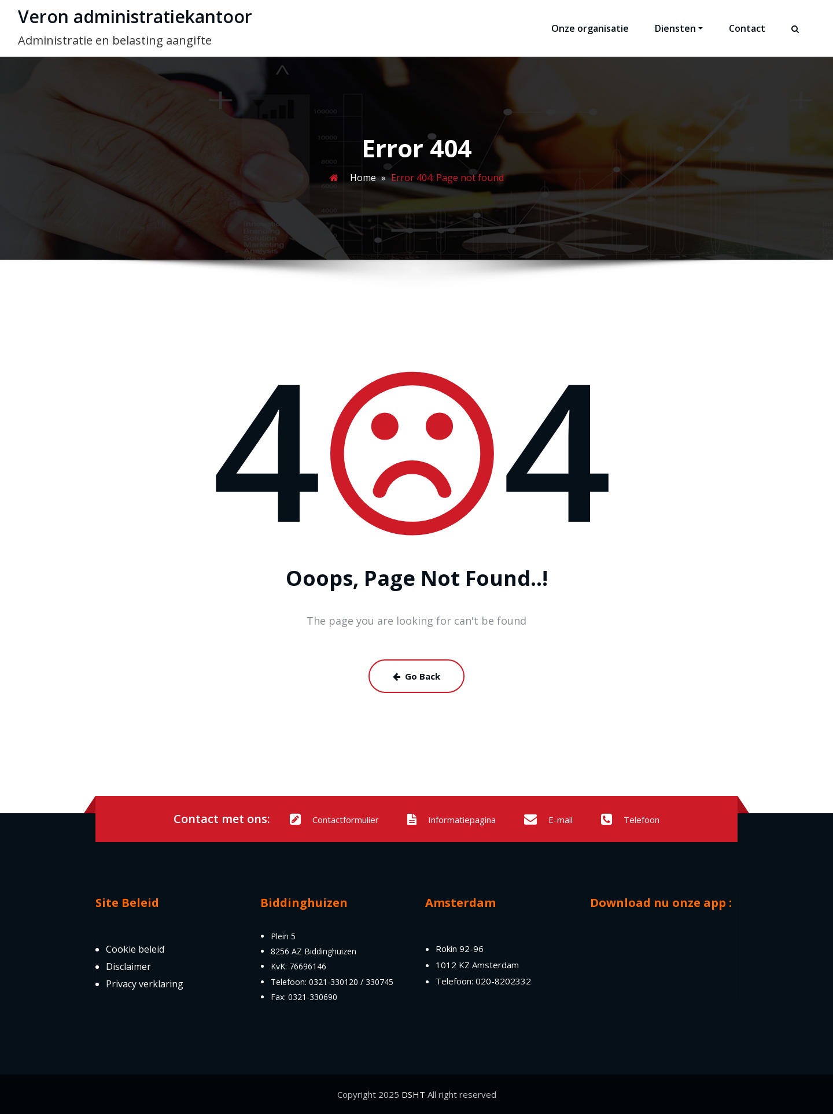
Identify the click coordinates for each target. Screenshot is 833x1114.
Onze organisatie (590, 28)
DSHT (413, 1094)
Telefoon (630, 819)
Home (363, 177)
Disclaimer (128, 966)
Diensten (679, 28)
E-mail (548, 819)
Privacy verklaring (144, 983)
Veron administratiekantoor (135, 16)
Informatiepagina (451, 819)
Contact (747, 28)
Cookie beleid (135, 949)
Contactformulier (334, 819)
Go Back (416, 676)
